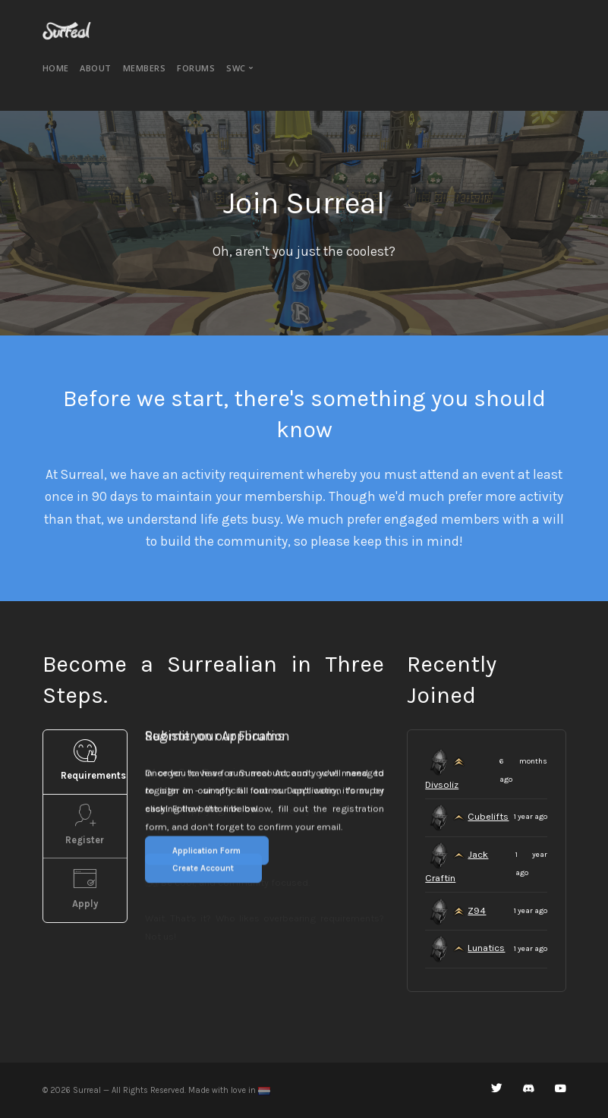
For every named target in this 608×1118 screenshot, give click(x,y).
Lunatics (486, 947)
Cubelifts (488, 816)
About (96, 68)
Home (56, 68)
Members (144, 68)
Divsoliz (441, 784)
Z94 (477, 910)
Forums (196, 68)
